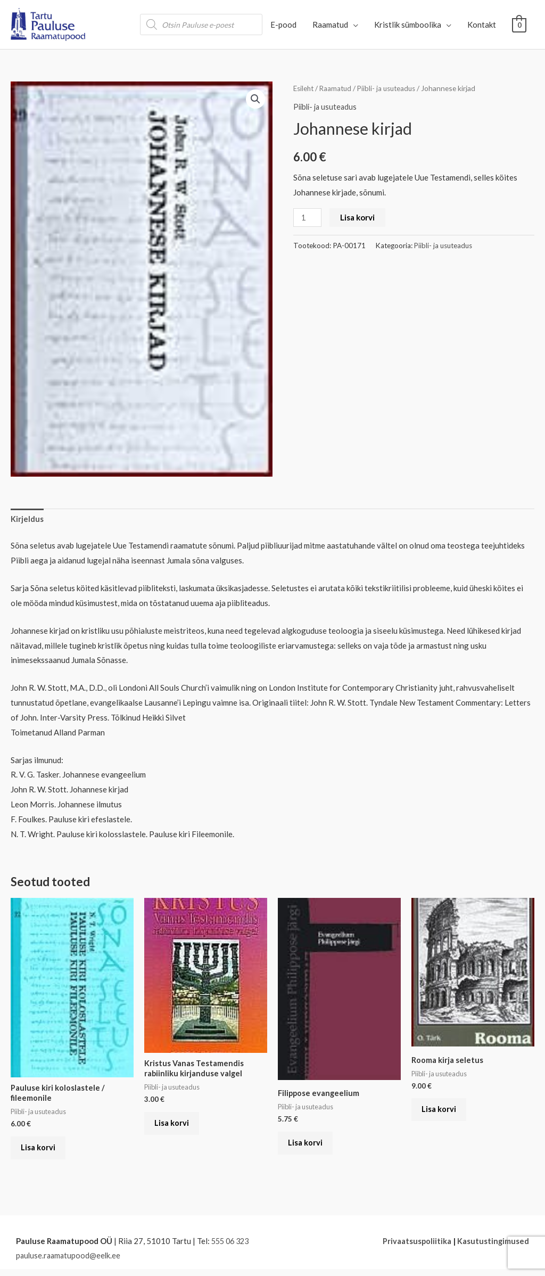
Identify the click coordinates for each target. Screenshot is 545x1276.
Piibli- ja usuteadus (392, 88)
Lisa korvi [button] (41, 1152)
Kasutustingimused (493, 1247)
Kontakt (481, 24)
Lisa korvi (358, 217)
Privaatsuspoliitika (416, 1247)
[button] (255, 99)
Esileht (304, 88)
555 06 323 (232, 1247)
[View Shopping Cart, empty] (519, 24)
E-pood (283, 24)
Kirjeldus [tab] (27, 520)
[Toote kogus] (307, 217)
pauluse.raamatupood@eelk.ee (69, 1262)
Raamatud (330, 24)
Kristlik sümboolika (407, 24)
